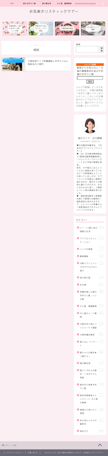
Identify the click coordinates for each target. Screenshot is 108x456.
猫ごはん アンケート (91, 343)
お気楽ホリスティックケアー (54, 11)
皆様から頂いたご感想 (91, 411)
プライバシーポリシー (14, 453)
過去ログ (91, 430)
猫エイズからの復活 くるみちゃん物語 (91, 374)
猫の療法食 (46, 3)
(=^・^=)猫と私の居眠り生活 (91, 229)
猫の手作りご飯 (29, 3)
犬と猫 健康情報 (64, 3)
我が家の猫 (91, 277)
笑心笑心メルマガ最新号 (91, 422)
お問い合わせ (33, 453)
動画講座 (91, 256)
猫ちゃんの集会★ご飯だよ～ (91, 354)
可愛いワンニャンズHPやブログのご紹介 (91, 267)
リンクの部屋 (91, 248)
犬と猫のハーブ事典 (91, 315)
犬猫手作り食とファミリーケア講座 (91, 325)
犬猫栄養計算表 (91, 334)
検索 (78, 44)
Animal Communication (85, 3)
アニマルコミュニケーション (91, 240)
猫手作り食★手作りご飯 (91, 386)
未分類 (91, 284)
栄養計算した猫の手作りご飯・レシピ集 (91, 295)
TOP (12, 3)
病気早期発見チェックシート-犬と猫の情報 (91, 399)
